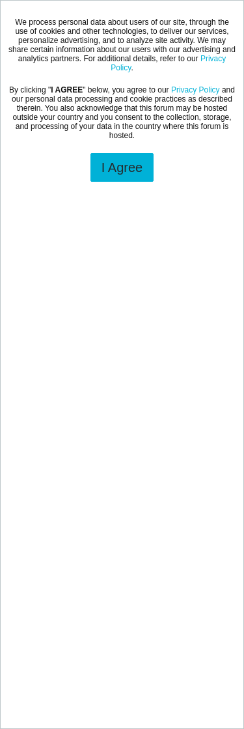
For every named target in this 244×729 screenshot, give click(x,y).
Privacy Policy (195, 89)
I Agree (122, 167)
